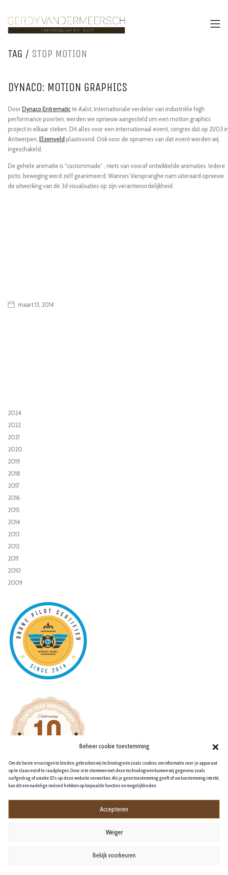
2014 (14, 522)
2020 (15, 449)
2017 (14, 486)
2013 (14, 534)
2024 (14, 413)
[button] (215, 746)
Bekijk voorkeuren (114, 855)
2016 (14, 498)
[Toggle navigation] (215, 24)
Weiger (114, 832)
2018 (14, 473)
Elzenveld (52, 139)
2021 (14, 437)
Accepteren (114, 809)
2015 (14, 510)
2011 (13, 558)
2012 (14, 546)
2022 (14, 425)
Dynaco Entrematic (46, 109)
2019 (14, 461)
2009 (15, 583)
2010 (14, 570)
